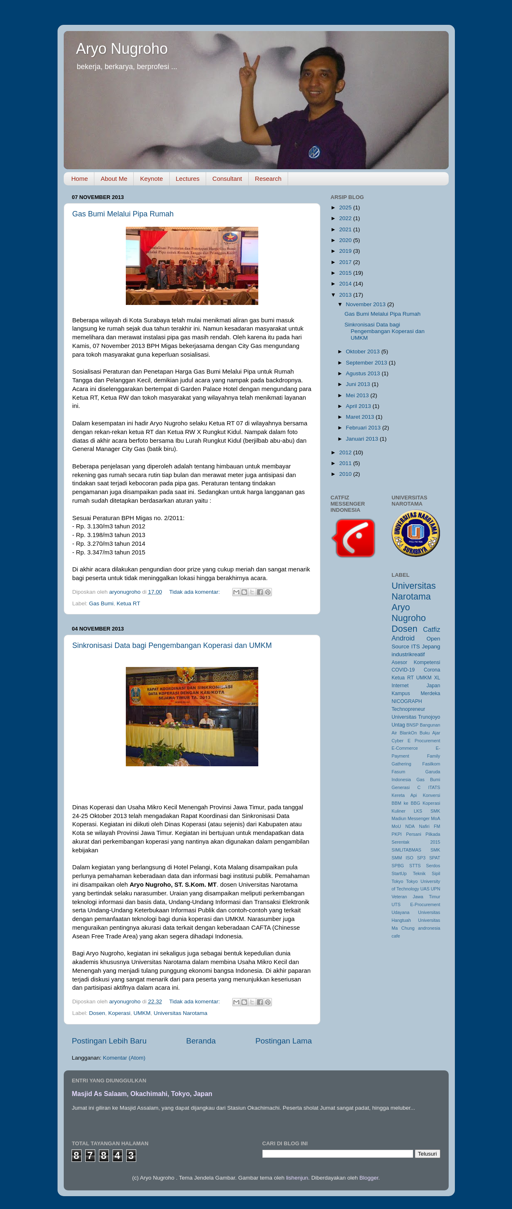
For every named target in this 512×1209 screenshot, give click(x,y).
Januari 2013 (363, 439)
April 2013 (359, 406)
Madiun (399, 818)
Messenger (419, 818)
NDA (410, 826)
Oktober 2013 (364, 351)
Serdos (433, 865)
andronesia (429, 928)
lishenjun (297, 1178)
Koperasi (119, 1013)
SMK (435, 849)
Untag (398, 725)
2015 (346, 273)
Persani (413, 834)
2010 (346, 474)
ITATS (434, 787)
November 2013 (366, 304)
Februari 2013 (364, 428)
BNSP (412, 724)
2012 (346, 452)
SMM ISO (402, 857)
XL (437, 678)
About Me (114, 178)
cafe (396, 935)
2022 (346, 218)
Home (79, 178)
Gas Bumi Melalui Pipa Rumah (123, 214)
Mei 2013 (358, 395)
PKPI (397, 834)
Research (268, 178)
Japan (433, 685)
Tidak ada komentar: (195, 592)
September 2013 (367, 363)
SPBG (398, 865)
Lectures (188, 178)
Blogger (368, 1178)
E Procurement (424, 740)
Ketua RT (128, 603)
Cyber (398, 740)
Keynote (151, 178)
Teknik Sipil (426, 873)
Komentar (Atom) (124, 1058)
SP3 (421, 857)
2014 (346, 284)
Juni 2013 (359, 384)
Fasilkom (431, 763)
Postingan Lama (283, 1040)
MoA (435, 818)
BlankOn (408, 732)
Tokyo (397, 881)
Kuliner (399, 810)
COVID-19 (403, 670)
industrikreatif (408, 654)
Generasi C (406, 787)
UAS (424, 888)
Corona (432, 670)
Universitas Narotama (180, 1013)
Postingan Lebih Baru (109, 1040)
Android (403, 638)
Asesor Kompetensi (416, 662)
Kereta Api (404, 795)
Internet (400, 685)
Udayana (400, 912)
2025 (346, 207)
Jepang (431, 646)
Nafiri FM (429, 826)
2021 (346, 229)
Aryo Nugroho (122, 48)
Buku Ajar (430, 732)
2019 (346, 251)
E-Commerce (405, 748)
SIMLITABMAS (406, 849)
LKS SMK (427, 810)
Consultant (227, 178)
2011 (346, 463)
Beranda (201, 1040)
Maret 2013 (361, 417)
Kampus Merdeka (416, 693)
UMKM (141, 1013)
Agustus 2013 (364, 373)
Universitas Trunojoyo (416, 717)
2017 (346, 262)
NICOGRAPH (407, 701)
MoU (396, 826)
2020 (346, 240)
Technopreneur (408, 709)
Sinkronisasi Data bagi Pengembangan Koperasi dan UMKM (172, 645)
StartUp (399, 873)
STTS (415, 865)
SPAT (434, 857)
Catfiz (431, 629)
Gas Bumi (101, 603)
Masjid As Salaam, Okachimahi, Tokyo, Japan (142, 1093)
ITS (415, 646)
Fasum (398, 771)
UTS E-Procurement (416, 904)
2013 (346, 295)
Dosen (97, 1013)
